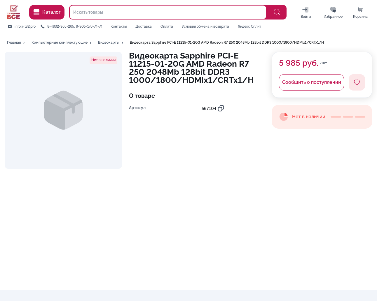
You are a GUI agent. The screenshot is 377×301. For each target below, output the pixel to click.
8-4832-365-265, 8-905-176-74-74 (74, 26)
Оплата (166, 26)
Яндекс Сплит (249, 26)
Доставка (143, 26)
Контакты (119, 26)
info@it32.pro (25, 26)
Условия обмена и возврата (205, 26)
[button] (16, 43)
